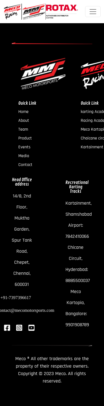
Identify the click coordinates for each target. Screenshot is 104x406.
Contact (25, 165)
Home (23, 112)
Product (25, 138)
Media (23, 156)
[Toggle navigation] (93, 11)
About (23, 120)
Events (24, 147)
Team (23, 129)
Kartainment (92, 147)
